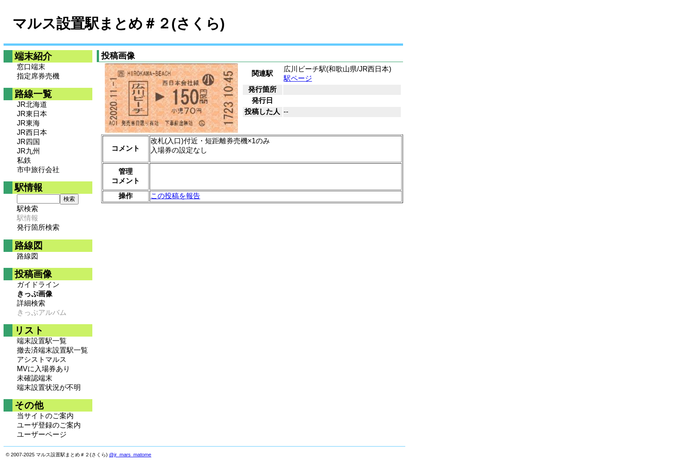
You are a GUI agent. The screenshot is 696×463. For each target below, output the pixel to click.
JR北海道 (32, 104)
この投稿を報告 (175, 196)
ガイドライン (38, 284)
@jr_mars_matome (130, 454)
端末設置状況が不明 (49, 387)
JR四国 (28, 141)
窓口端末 (31, 67)
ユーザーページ (42, 434)
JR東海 (28, 123)
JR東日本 (32, 114)
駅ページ (298, 78)
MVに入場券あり (43, 369)
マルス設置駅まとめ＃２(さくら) (118, 23)
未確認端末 (34, 378)
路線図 (27, 256)
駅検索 (27, 208)
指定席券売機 (38, 76)
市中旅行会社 (38, 169)
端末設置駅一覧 (42, 341)
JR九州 (28, 151)
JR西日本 (32, 132)
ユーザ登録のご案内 (49, 425)
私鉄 (24, 160)
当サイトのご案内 (45, 416)
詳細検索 (31, 303)
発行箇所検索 (38, 227)
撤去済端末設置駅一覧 (52, 350)
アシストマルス (42, 359)
